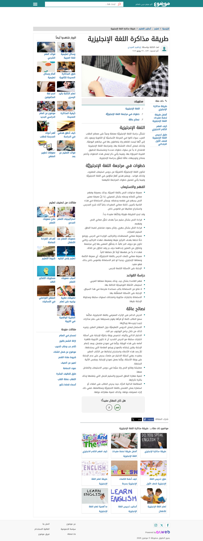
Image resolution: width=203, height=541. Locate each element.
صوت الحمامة (69, 368)
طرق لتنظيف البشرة (66, 374)
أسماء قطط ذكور (67, 385)
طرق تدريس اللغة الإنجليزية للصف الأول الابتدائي (159, 139)
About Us (71, 534)
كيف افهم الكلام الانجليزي (159, 128)
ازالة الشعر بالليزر (67, 341)
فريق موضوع (43, 534)
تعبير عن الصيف (68, 363)
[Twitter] (161, 525)
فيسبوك (150, 419)
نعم (117, 407)
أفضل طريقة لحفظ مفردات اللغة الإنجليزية (159, 118)
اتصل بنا (46, 524)
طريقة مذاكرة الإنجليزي (160, 108)
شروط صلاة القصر (67, 357)
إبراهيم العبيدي (134, 47)
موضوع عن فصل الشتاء (64, 352)
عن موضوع (71, 524)
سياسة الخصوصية (68, 529)
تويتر (139, 419)
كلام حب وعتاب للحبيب (65, 347)
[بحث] (119, 4)
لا (109, 407)
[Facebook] (167, 525)
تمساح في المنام (67, 336)
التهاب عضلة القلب (67, 379)
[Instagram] (156, 525)
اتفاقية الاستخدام (42, 529)
